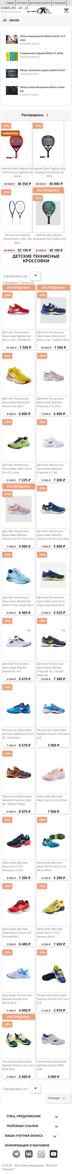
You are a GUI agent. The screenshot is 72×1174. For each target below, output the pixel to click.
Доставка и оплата (40, 2)
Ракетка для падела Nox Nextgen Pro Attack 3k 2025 (49, 172)
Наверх (57, 1098)
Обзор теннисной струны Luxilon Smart (42, 70)
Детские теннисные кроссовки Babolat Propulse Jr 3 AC (50, 468)
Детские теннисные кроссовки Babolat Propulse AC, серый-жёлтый (50, 669)
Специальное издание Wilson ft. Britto (41, 53)
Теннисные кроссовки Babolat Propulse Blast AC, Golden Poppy (17, 800)
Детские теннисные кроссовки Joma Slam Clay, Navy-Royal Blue (51, 601)
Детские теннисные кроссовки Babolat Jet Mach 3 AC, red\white (16, 336)
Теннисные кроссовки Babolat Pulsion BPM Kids (51, 1065)
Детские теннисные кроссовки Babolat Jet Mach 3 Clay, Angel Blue (17, 601)
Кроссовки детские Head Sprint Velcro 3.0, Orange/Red (17, 932)
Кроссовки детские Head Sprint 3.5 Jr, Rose (52, 798)
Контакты (22, 2)
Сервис (11, 2)
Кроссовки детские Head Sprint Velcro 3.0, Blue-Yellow (51, 866)
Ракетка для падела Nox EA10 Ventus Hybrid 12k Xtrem (17, 172)
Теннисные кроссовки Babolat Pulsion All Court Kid (53, 733)
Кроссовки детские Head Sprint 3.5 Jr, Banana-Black (49, 932)
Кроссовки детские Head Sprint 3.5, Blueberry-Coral (15, 866)
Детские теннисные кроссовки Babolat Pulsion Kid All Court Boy (53, 534)
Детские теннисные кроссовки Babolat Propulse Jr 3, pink (50, 402)
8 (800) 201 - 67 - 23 (14, 8)
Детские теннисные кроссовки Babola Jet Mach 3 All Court (16, 402)
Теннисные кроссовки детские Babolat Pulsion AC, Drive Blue (18, 733)
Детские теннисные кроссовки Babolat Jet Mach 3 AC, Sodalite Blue (53, 336)
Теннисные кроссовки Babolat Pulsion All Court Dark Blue (18, 1065)
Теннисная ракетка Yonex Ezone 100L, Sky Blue (17, 238)
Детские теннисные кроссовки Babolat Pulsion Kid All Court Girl (18, 534)
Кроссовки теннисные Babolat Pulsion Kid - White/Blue (17, 999)
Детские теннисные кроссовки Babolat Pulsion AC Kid (15, 667)
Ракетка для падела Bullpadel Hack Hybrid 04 (49, 237)
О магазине (59, 2)
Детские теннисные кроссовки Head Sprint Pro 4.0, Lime (17, 468)
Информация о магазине (27, 1145)
